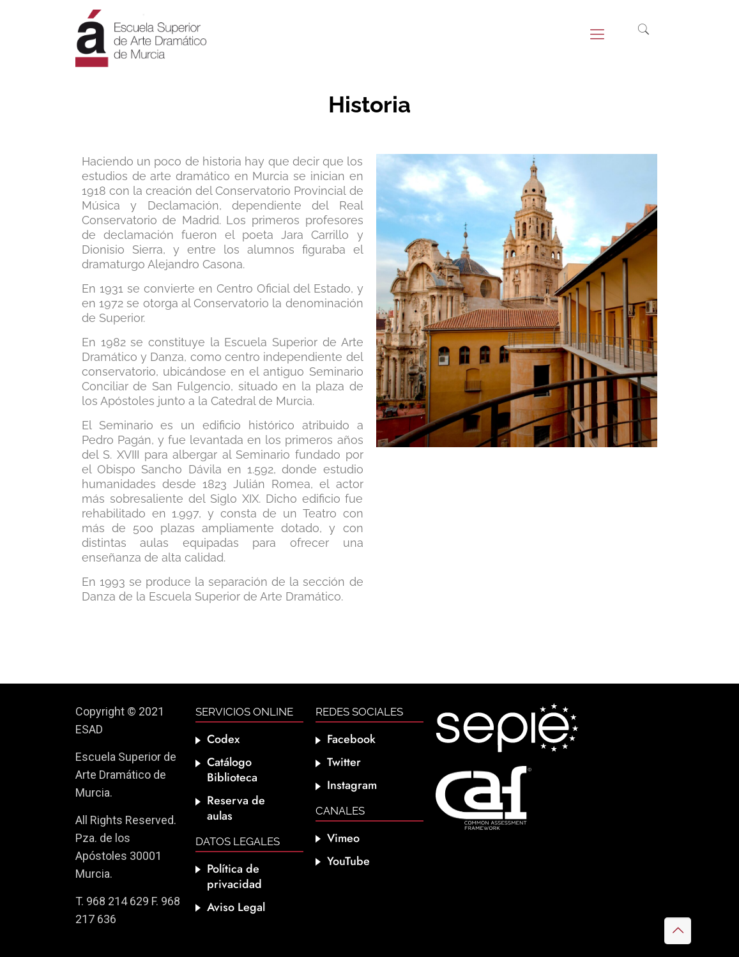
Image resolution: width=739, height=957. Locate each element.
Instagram (352, 785)
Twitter (344, 762)
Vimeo (343, 838)
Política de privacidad (234, 876)
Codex (223, 739)
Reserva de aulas (236, 808)
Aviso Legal (236, 907)
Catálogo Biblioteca (232, 770)
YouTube (348, 861)
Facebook (351, 739)
